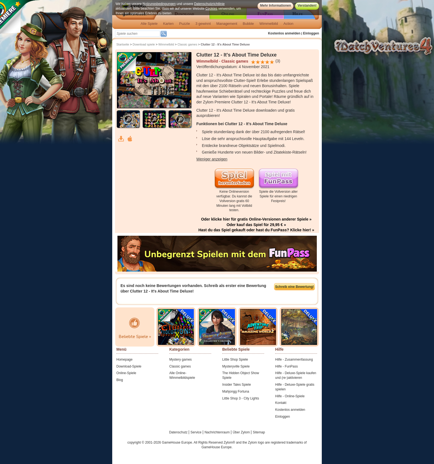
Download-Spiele (128, 366)
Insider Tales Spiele (236, 385)
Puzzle (184, 24)
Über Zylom (242, 432)
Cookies (211, 8)
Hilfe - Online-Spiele (290, 396)
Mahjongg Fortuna (235, 391)
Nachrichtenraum (218, 432)
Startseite (122, 44)
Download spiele (144, 44)
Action (288, 24)
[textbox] (137, 34)
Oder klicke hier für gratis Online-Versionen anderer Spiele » (256, 219)
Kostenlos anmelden (284, 33)
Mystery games (180, 359)
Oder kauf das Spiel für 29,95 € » (256, 224)
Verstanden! (307, 5)
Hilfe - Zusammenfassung (294, 359)
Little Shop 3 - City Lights (240, 398)
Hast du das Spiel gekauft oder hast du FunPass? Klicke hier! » (256, 230)
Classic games (187, 44)
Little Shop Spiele (235, 359)
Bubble (248, 24)
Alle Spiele (149, 24)
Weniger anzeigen (211, 159)
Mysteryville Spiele (236, 366)
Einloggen (311, 33)
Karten (168, 24)
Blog (119, 380)
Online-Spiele (126, 373)
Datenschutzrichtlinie (209, 4)
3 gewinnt (203, 24)
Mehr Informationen (275, 5)
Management (226, 24)
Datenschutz (178, 432)
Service (196, 432)
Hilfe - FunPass (286, 366)
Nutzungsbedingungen (159, 4)
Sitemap (259, 432)
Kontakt (280, 403)
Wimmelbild (268, 24)
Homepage (124, 359)
